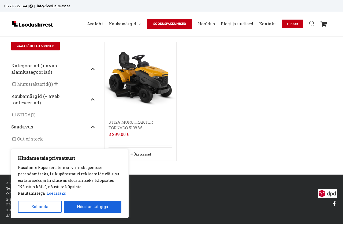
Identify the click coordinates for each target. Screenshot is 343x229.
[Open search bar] (312, 23)
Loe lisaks (56, 193)
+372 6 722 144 (15, 6)
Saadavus (53, 127)
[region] (70, 183)
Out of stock (30, 139)
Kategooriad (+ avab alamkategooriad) (53, 68)
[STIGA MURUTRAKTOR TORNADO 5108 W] (140, 78)
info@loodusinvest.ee (53, 6)
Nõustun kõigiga (92, 206)
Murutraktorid (32, 84)
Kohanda (39, 206)
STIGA (24, 114)
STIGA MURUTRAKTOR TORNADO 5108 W (131, 124)
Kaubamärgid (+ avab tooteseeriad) (53, 99)
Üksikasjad (142, 154)
